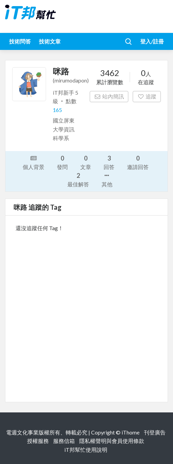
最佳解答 (78, 179)
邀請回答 (138, 162)
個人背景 (33, 162)
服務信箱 (64, 441)
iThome (130, 432)
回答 (109, 162)
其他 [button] (107, 179)
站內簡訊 (109, 96)
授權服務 (38, 441)
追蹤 (146, 96)
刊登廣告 (155, 432)
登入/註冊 (152, 41)
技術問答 (20, 41)
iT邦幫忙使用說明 (85, 449)
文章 (85, 162)
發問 (62, 162)
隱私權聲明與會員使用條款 (111, 441)
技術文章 (50, 41)
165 (57, 110)
